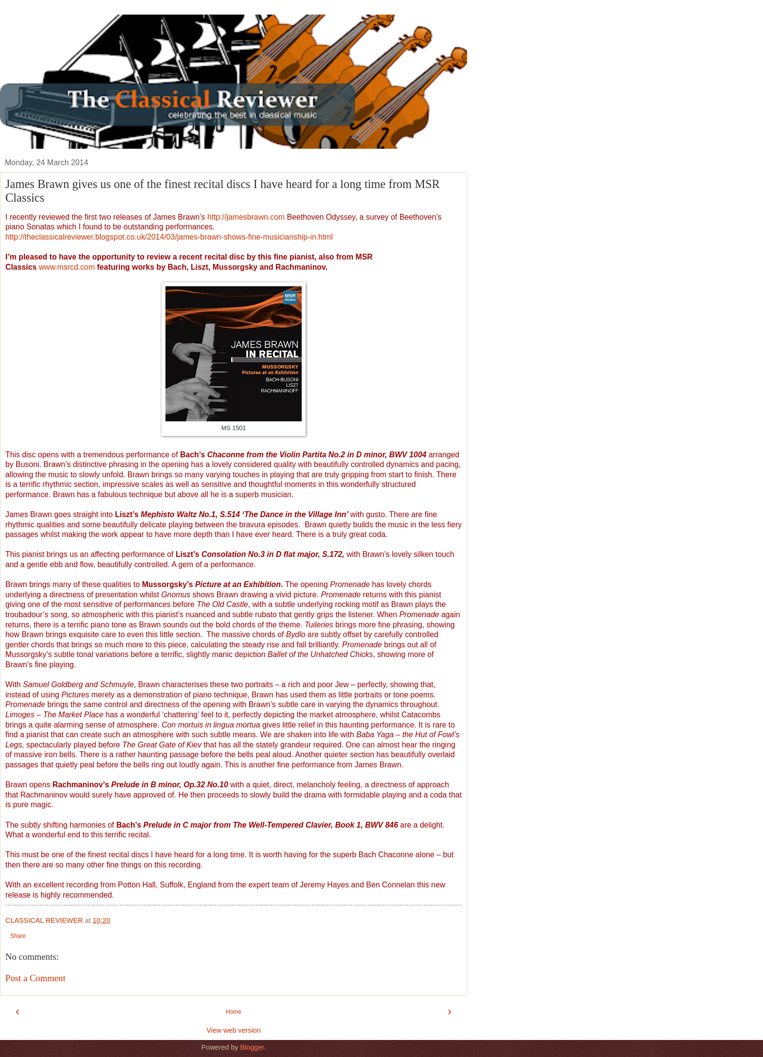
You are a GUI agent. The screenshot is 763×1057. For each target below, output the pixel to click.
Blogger (252, 1047)
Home (233, 1011)
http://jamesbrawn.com (246, 217)
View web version (233, 1030)
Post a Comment (35, 978)
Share (18, 936)
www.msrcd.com (67, 267)
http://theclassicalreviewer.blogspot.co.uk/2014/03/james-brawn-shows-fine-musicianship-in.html (169, 237)
